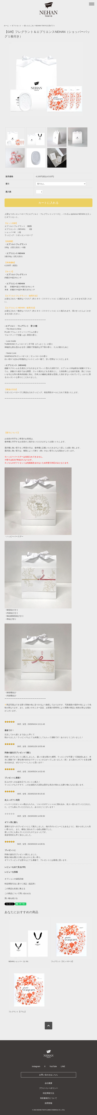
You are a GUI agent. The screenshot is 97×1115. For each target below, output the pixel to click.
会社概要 (48, 1083)
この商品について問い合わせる (18, 893)
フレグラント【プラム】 (17, 1012)
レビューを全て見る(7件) (15, 867)
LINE (63, 1066)
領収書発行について (48, 1098)
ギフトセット (16, 26)
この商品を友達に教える (15, 888)
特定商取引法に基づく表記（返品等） (20, 884)
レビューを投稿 (11, 872)
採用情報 (48, 1103)
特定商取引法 (48, 1093)
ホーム (6, 26)
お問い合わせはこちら (48, 1075)
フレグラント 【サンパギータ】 (62, 961)
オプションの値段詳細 (14, 879)
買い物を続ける (11, 898)
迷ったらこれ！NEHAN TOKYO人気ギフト (39, 26)
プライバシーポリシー (48, 1088)
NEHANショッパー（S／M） (19, 961)
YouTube (53, 1066)
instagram (36, 1066)
